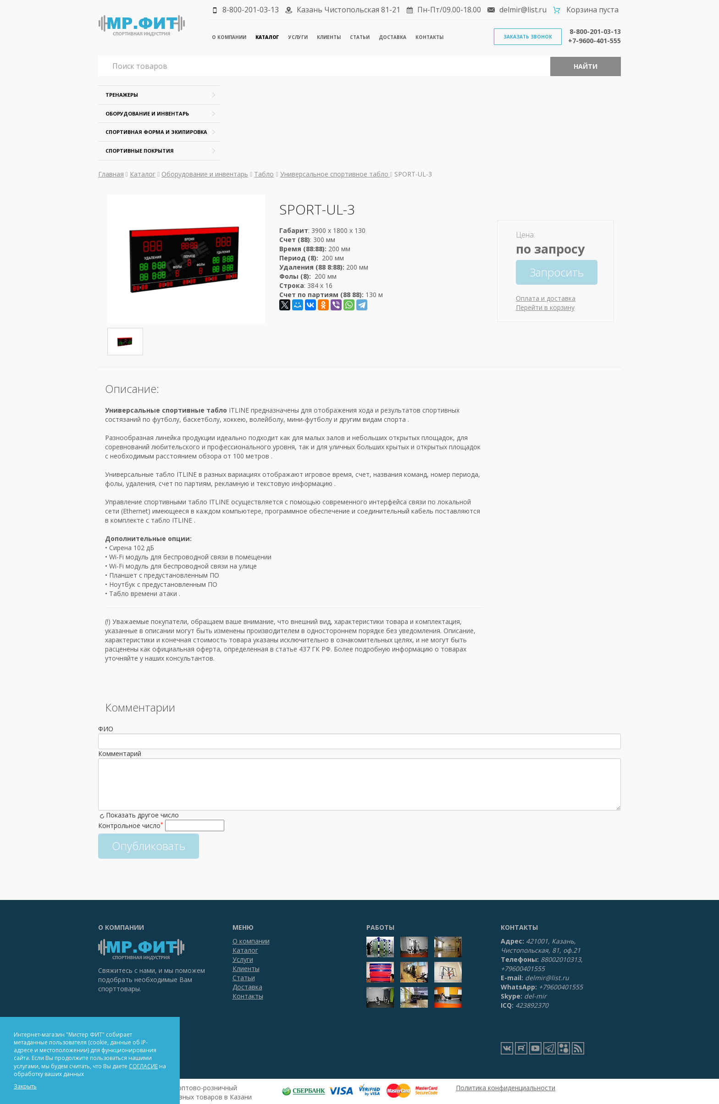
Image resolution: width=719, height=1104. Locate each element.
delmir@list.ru (523, 10)
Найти (585, 66)
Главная (111, 174)
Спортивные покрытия (139, 150)
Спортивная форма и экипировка (156, 131)
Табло (264, 174)
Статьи (360, 37)
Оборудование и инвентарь (147, 113)
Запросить (557, 272)
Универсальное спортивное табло (335, 174)
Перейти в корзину (545, 307)
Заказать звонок (527, 36)
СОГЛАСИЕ (143, 1066)
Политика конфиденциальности (505, 1087)
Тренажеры (121, 94)
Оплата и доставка (545, 298)
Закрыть (25, 1086)
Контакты (429, 37)
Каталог (267, 37)
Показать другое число (142, 815)
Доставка (392, 37)
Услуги (298, 37)
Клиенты (329, 37)
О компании (229, 37)
